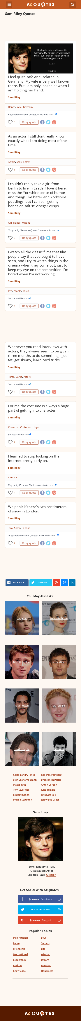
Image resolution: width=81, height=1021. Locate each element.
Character (13, 427)
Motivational (20, 954)
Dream (45, 959)
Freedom (46, 965)
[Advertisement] (40, 29)
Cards (19, 376)
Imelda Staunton (22, 799)
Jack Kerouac (48, 794)
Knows (26, 162)
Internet (12, 477)
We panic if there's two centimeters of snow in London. (37, 509)
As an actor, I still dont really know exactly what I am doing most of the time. (37, 140)
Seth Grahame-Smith (25, 779)
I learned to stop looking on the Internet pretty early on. (33, 458)
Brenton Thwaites (51, 779)
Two (10, 528)
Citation (51, 874)
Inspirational (20, 937)
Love (43, 937)
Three (11, 376)
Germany (28, 107)
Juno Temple (48, 789)
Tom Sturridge (21, 789)
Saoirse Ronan (21, 794)
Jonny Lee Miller (50, 799)
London (26, 528)
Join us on (40, 899)
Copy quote (29, 122)
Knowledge (19, 971)
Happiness (47, 971)
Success (45, 943)
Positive (17, 965)
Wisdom (45, 954)
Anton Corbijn (49, 784)
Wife (19, 107)
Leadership (19, 959)
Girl (10, 222)
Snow (17, 528)
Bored (25, 291)
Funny (16, 943)
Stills (19, 162)
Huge (36, 427)
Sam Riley (14, 97)
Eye (10, 291)
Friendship (19, 948)
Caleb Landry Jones (24, 774)
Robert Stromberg (51, 774)
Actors (11, 162)
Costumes (25, 427)
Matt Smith (19, 784)
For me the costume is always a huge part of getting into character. (38, 408)
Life (43, 948)
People (17, 291)
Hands (11, 107)
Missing (26, 222)
